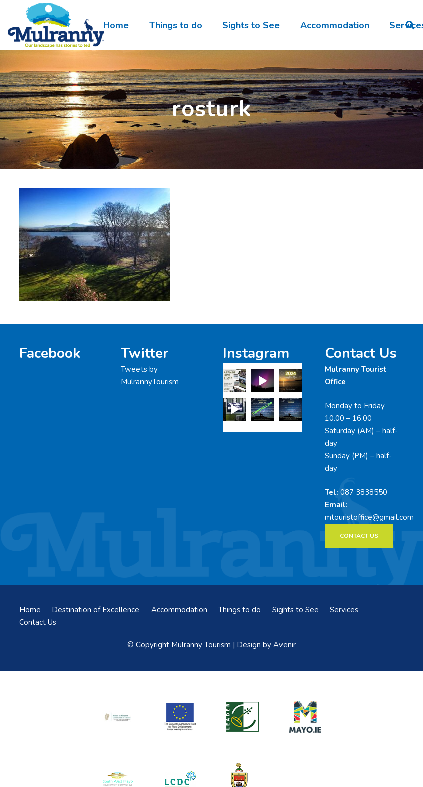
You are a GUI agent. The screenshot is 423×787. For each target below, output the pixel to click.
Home (30, 610)
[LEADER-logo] (242, 716)
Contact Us (37, 622)
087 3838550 (363, 492)
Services (344, 610)
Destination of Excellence (95, 610)
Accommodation (179, 610)
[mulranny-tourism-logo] (56, 25)
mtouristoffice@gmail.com (369, 517)
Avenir (284, 645)
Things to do (239, 610)
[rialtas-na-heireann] (118, 716)
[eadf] (180, 716)
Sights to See (295, 610)
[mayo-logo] (305, 717)
